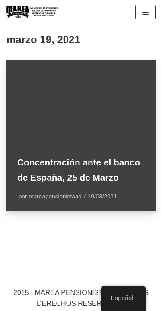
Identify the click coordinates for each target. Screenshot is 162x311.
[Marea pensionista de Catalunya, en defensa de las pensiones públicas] (32, 12)
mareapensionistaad (55, 196)
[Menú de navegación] (145, 12)
